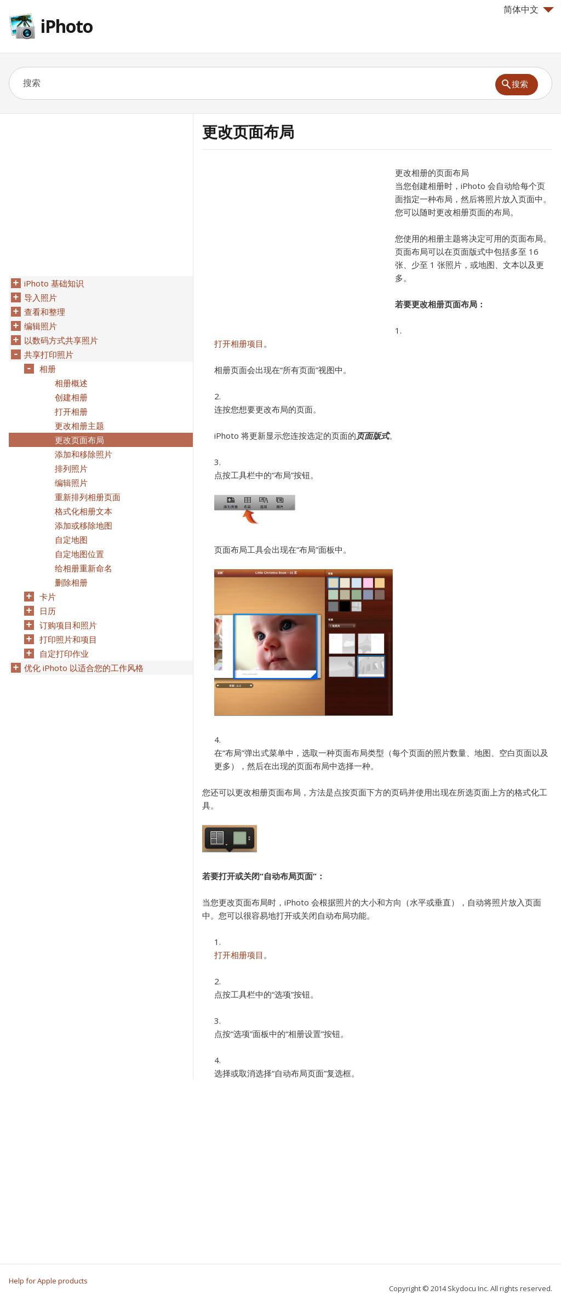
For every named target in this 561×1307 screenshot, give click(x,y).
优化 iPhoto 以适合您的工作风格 (84, 667)
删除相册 (71, 582)
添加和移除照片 (83, 454)
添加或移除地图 (83, 525)
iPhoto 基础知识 (54, 283)
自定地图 (71, 539)
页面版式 (372, 435)
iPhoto (67, 26)
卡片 (47, 596)
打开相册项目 (239, 343)
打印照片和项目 (68, 639)
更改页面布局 (79, 439)
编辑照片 (40, 325)
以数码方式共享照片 (61, 340)
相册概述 (71, 382)
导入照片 (40, 297)
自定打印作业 (64, 653)
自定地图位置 (79, 553)
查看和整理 (44, 311)
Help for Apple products (48, 1281)
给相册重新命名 (83, 568)
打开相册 (71, 411)
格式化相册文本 (83, 511)
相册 (47, 368)
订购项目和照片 (68, 625)
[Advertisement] (294, 242)
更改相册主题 (79, 425)
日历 (47, 610)
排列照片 (71, 468)
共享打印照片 (48, 354)
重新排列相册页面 (88, 496)
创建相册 (71, 397)
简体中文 (528, 9)
